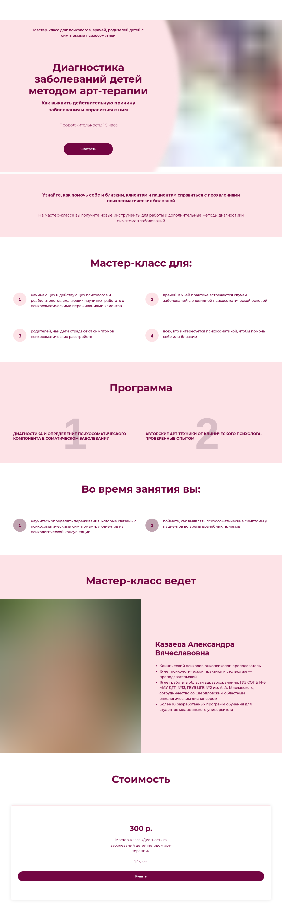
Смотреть (88, 149)
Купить (141, 876)
